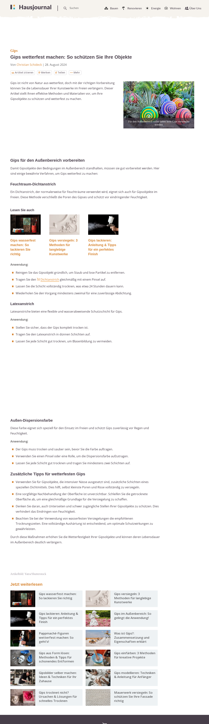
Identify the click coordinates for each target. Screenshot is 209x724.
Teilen (61, 72)
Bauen (114, 8)
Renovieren (134, 8)
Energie (156, 8)
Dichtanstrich (50, 280)
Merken (45, 72)
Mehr (76, 72)
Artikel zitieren (23, 72)
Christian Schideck (29, 65)
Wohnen (175, 8)
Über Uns (195, 8)
